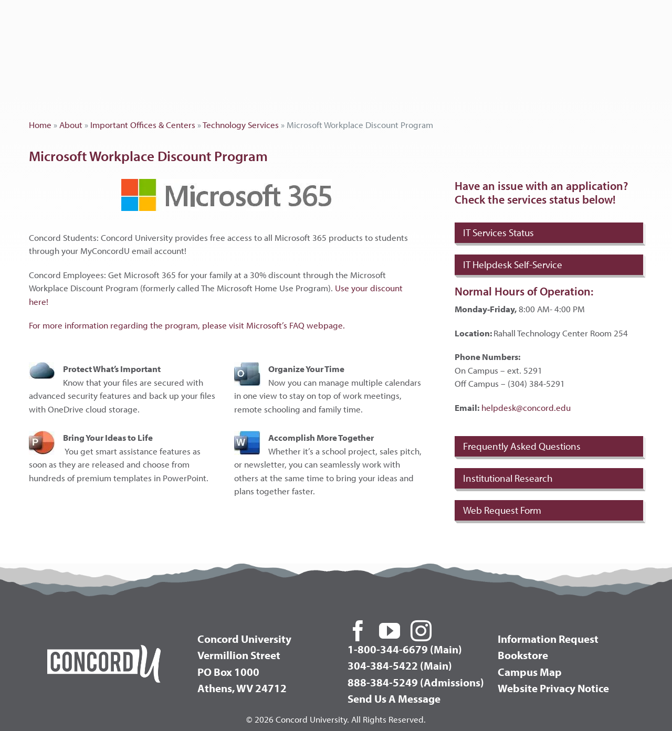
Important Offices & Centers (142, 124)
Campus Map (530, 672)
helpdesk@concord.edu (526, 407)
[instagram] (421, 630)
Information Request (548, 638)
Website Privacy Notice (553, 688)
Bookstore (523, 655)
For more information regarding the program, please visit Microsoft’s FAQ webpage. (187, 325)
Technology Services (241, 124)
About (70, 124)
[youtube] (389, 630)
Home (40, 124)
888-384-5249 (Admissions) (416, 682)
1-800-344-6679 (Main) (405, 649)
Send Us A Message (394, 698)
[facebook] (358, 630)
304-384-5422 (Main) (400, 665)
